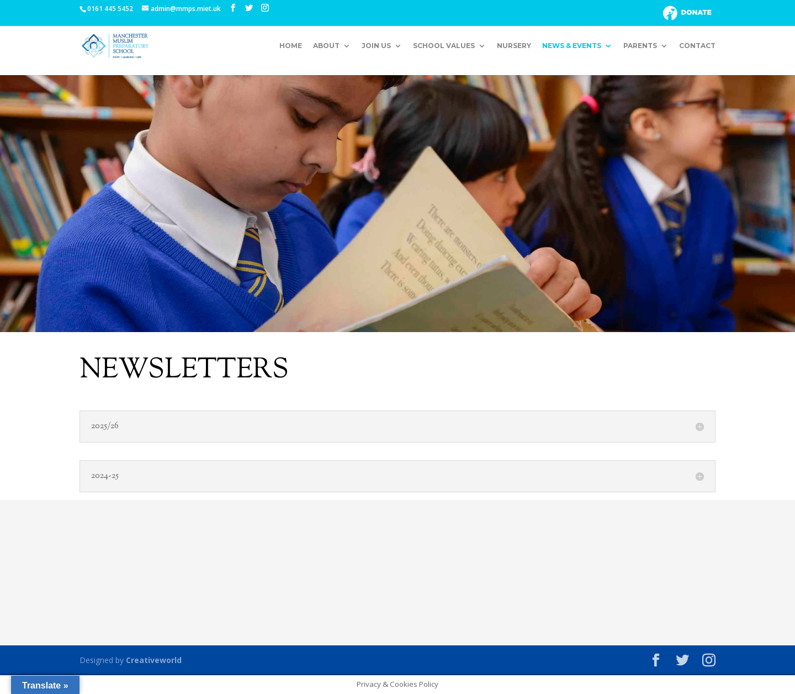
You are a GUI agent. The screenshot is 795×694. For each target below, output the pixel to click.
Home (290, 46)
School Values (444, 46)
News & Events (571, 46)
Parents (640, 46)
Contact (697, 46)
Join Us (376, 46)
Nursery (514, 46)
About (326, 46)
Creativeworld (154, 660)
